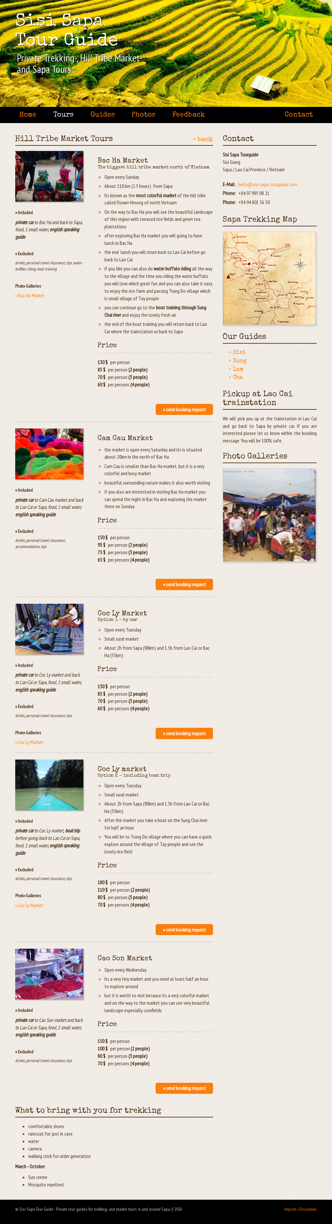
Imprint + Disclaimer (300, 1209)
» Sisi (237, 353)
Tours (63, 115)
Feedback (188, 115)
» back (203, 140)
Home (27, 115)
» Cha (236, 378)
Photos (143, 115)
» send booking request (184, 409)
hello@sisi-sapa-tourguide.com (267, 184)
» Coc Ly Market (29, 742)
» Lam (236, 369)
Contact (299, 115)
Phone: (229, 193)
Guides (102, 115)
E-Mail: (229, 184)
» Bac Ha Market (30, 295)
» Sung (238, 361)
